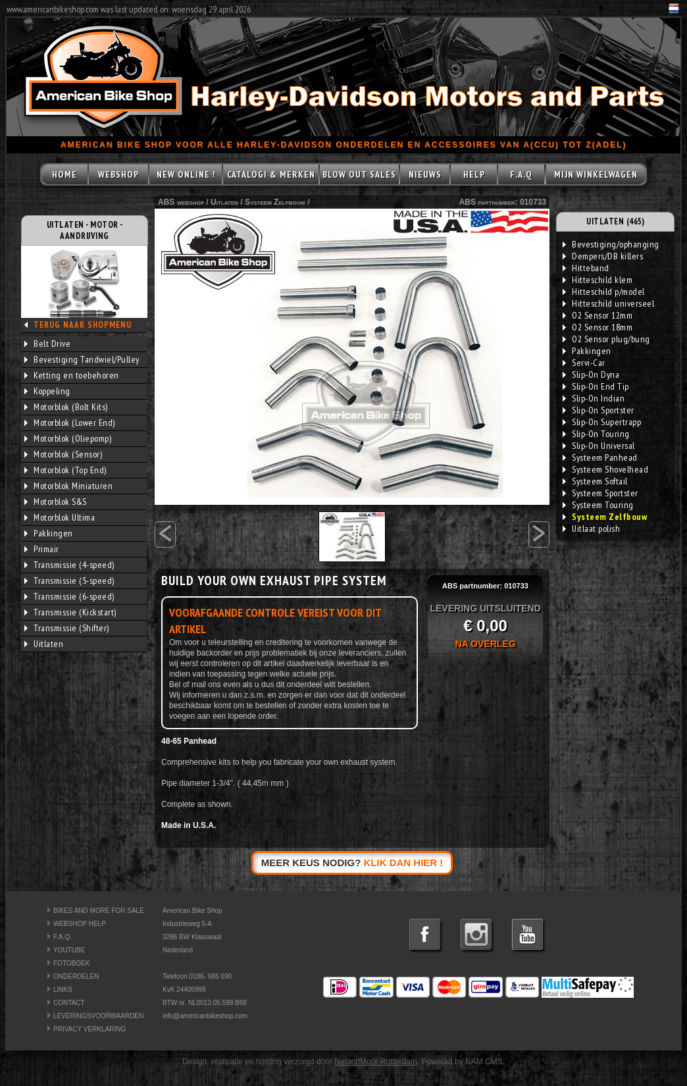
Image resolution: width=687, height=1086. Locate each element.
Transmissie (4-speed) (69, 565)
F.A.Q (521, 174)
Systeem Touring (598, 505)
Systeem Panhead (600, 457)
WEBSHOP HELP (79, 923)
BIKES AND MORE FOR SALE (98, 910)
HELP (474, 174)
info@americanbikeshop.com (205, 1016)
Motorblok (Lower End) (69, 422)
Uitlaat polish (591, 528)
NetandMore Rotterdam (375, 1061)
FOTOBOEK (71, 963)
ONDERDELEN (76, 976)
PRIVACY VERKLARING (89, 1029)
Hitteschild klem (597, 280)
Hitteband (586, 268)
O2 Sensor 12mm (597, 315)
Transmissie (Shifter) (66, 628)
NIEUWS (425, 174)
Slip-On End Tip (596, 386)
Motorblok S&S (55, 501)
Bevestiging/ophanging (611, 244)
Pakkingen (48, 533)
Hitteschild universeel (608, 303)
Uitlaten (43, 644)
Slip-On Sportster (598, 410)
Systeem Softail (595, 481)
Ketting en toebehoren (71, 375)
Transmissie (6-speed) (69, 596)
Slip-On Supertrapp (602, 422)
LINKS (62, 989)
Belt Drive (47, 343)
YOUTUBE (69, 950)
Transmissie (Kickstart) (70, 612)
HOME (64, 174)
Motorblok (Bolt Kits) (66, 407)
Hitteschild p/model (604, 291)
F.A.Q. (62, 937)
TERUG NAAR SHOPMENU (83, 324)
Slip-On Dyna (591, 374)
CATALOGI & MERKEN (271, 174)
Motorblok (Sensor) (63, 454)
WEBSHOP (118, 174)
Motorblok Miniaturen (68, 486)
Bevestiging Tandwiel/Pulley (82, 359)
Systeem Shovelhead (605, 469)
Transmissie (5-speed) (69, 580)
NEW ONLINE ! (186, 174)
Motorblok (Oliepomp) (67, 438)
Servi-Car (584, 363)
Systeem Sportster (600, 493)
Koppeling (47, 391)
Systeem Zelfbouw (275, 202)
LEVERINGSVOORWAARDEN (98, 1016)
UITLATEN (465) (615, 221)
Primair (41, 549)
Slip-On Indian (593, 398)
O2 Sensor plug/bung (606, 339)
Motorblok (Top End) (65, 470)
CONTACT (69, 1002)
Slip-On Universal (599, 446)
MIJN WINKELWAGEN (595, 174)
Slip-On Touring (596, 434)
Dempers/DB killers (603, 256)
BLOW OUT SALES (359, 174)
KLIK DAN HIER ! (404, 862)
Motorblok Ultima (59, 517)
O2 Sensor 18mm (597, 327)
